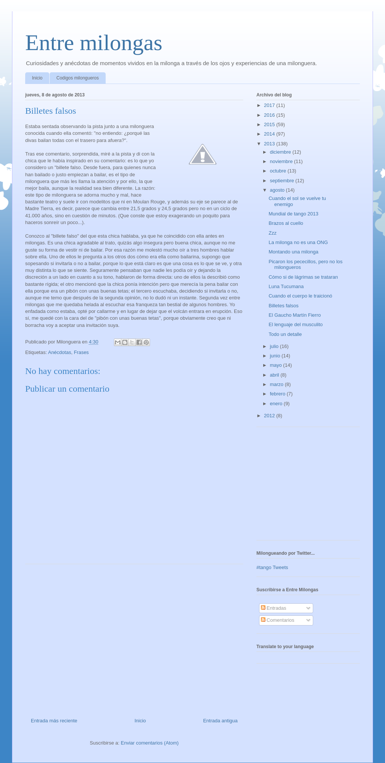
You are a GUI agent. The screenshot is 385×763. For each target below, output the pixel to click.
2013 (270, 143)
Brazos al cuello (285, 223)
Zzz (272, 233)
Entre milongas (93, 42)
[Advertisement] (134, 638)
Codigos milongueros (77, 78)
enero (277, 403)
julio (275, 346)
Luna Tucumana (285, 286)
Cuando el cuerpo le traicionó (300, 296)
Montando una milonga (293, 252)
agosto (278, 190)
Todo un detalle (285, 334)
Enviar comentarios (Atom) (150, 743)
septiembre (283, 180)
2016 (270, 115)
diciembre (281, 152)
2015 (270, 124)
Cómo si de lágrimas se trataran (303, 277)
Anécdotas (59, 352)
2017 (270, 105)
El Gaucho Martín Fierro (294, 315)
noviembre (282, 161)
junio (276, 356)
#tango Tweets (272, 567)
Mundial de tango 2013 (293, 214)
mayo (276, 365)
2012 (270, 415)
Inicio (37, 78)
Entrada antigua (220, 720)
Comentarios (277, 620)
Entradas (273, 608)
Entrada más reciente (54, 720)
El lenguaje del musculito (295, 324)
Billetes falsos (283, 305)
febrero (278, 394)
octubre (279, 171)
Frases (81, 352)
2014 (270, 134)
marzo (277, 384)
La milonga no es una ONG (298, 242)
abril (275, 375)
